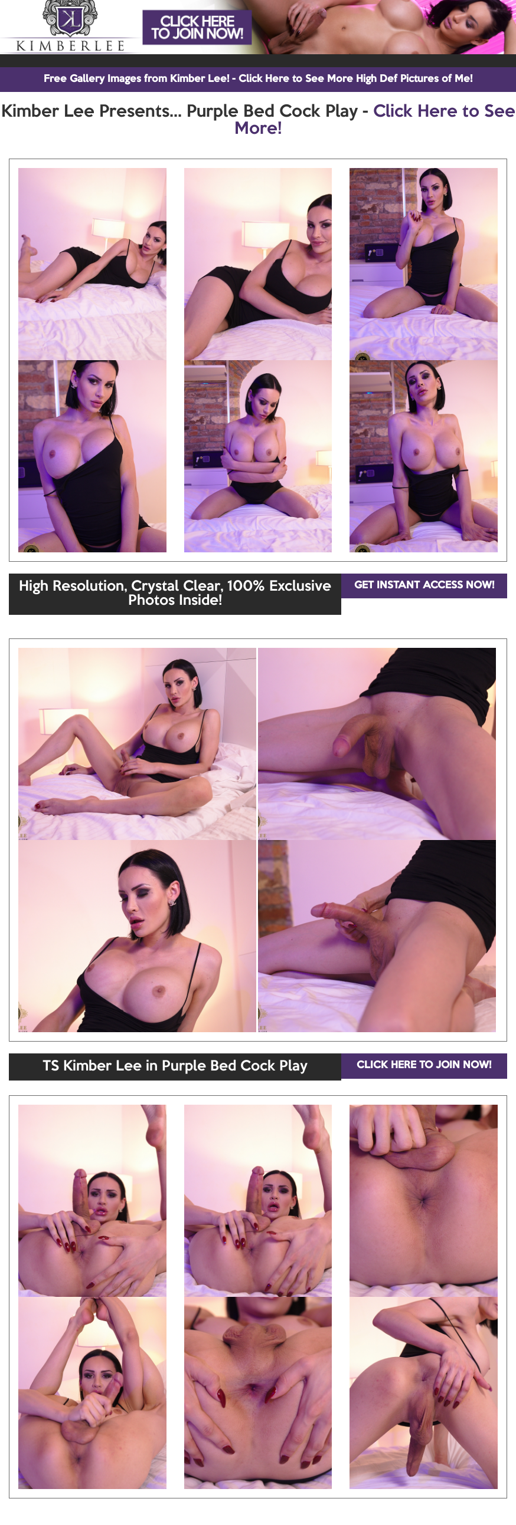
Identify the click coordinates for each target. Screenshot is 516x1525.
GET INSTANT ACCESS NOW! (424, 585)
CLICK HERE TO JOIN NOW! (424, 1065)
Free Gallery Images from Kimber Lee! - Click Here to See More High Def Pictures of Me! (258, 79)
